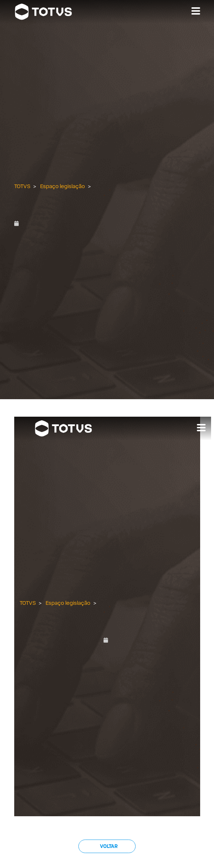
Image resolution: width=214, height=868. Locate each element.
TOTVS (22, 186)
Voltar (108, 846)
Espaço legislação (62, 186)
